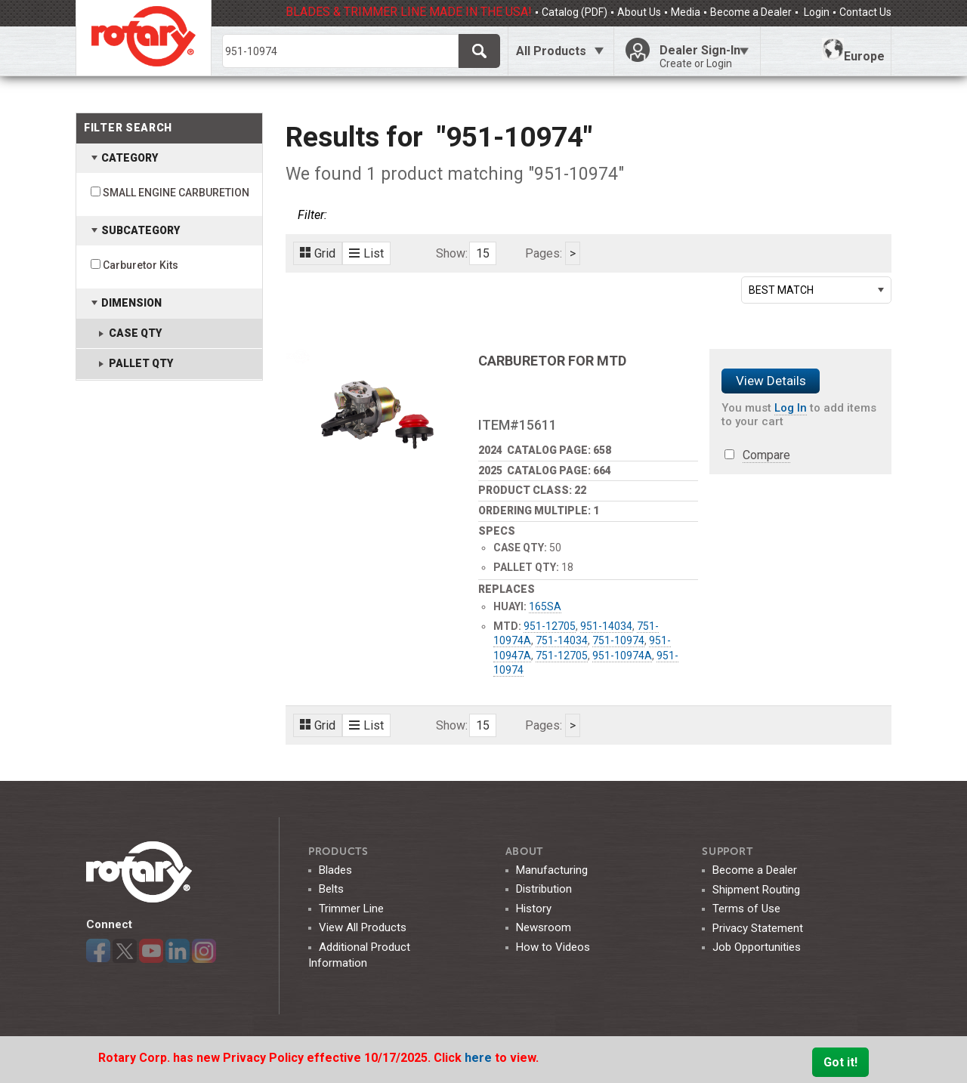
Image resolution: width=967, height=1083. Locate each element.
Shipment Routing (756, 889)
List (366, 253)
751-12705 (562, 655)
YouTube (151, 951)
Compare (766, 455)
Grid (317, 253)
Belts (331, 889)
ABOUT (524, 851)
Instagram (204, 951)
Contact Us (865, 12)
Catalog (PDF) (574, 12)
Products (338, 851)
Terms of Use (746, 908)
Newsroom (543, 927)
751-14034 (562, 640)
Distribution (544, 889)
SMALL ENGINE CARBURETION (176, 193)
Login (816, 12)
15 (483, 253)
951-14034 (606, 626)
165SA (545, 606)
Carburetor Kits (140, 265)
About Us (639, 12)
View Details (771, 380)
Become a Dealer (751, 12)
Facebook (98, 951)
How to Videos (553, 947)
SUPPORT (727, 851)
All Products (551, 51)
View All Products (362, 927)
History (533, 908)
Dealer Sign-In (704, 56)
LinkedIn (177, 951)
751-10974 (618, 640)
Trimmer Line (351, 908)
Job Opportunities (756, 947)
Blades (335, 870)
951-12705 (550, 626)
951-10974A (622, 655)
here (480, 1058)
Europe (853, 50)
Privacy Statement (757, 928)
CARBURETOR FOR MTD (552, 361)
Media (685, 12)
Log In (790, 408)
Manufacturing (552, 870)
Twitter (125, 951)
